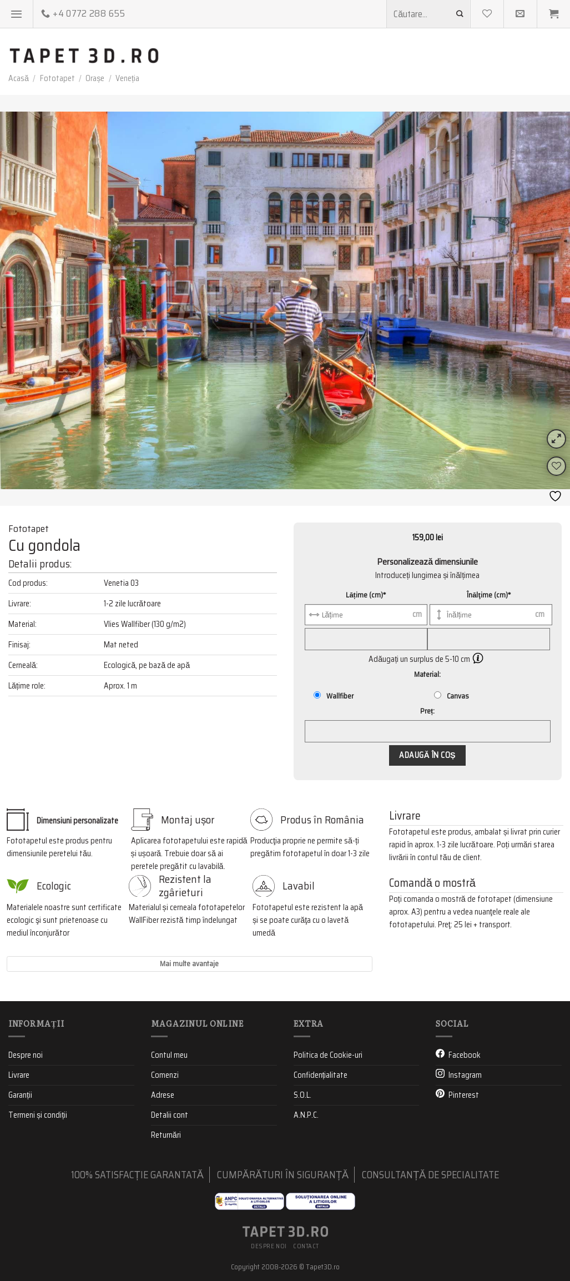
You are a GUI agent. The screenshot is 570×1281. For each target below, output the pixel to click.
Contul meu (169, 1054)
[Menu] (16, 14)
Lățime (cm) (366, 595)
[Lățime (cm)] (366, 614)
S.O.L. (302, 1095)
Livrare (18, 1075)
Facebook (464, 1054)
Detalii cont (169, 1115)
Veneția (127, 78)
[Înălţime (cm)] (491, 614)
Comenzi (165, 1075)
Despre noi (25, 1054)
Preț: (427, 711)
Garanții (20, 1095)
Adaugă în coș (427, 755)
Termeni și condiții (37, 1115)
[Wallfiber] (317, 695)
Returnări (166, 1135)
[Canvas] (437, 695)
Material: (427, 674)
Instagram (465, 1075)
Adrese (162, 1095)
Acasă (18, 78)
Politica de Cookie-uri (328, 1054)
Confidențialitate (321, 1075)
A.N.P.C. (306, 1115)
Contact (306, 1246)
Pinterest (463, 1095)
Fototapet (57, 78)
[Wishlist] (556, 466)
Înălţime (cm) (489, 595)
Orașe (94, 78)
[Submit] (460, 13)
